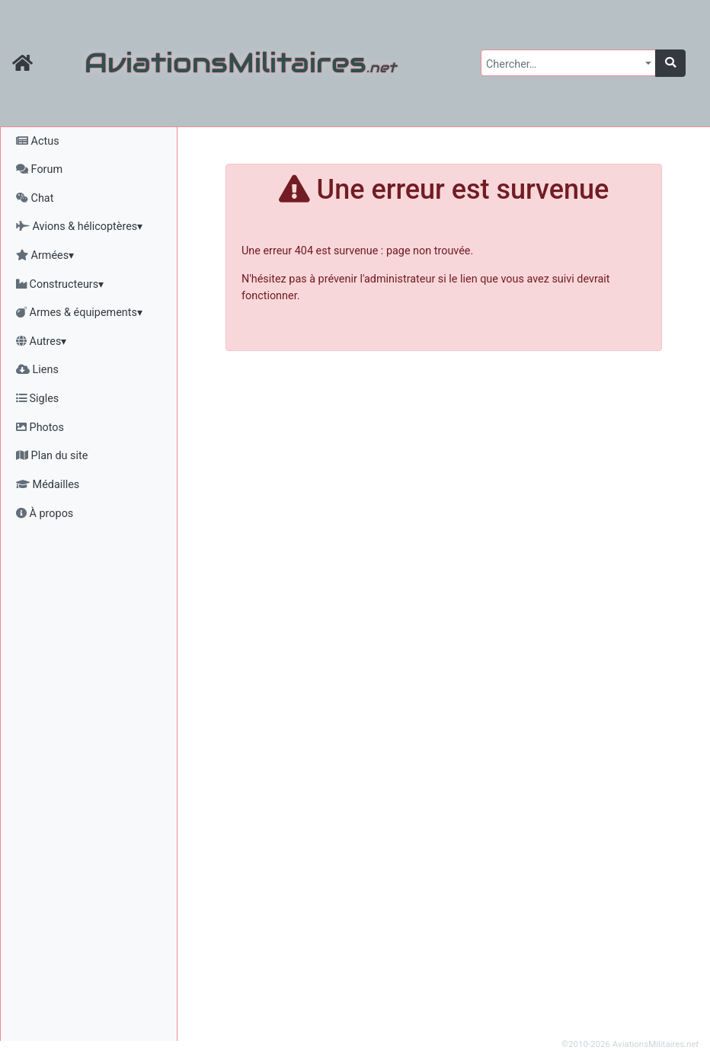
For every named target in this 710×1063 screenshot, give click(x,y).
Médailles (47, 484)
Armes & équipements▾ (79, 312)
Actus (37, 141)
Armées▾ (45, 255)
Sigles (37, 398)
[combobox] (568, 62)
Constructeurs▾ (60, 284)
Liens (37, 369)
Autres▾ (41, 341)
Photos (40, 427)
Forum (39, 169)
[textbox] (563, 64)
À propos (44, 513)
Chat (34, 198)
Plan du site (52, 455)
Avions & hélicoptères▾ (79, 226)
